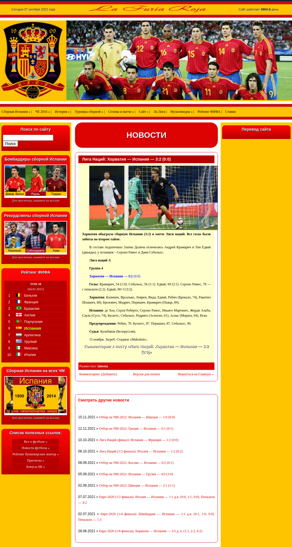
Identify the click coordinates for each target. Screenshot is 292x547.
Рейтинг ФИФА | (210, 112)
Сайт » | (144, 112)
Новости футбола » (36, 448)
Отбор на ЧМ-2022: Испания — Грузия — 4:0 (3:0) (136, 474)
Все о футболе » (35, 442)
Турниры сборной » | (90, 112)
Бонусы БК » (35, 467)
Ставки (230, 112)
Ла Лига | (160, 112)
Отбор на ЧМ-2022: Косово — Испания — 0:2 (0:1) (136, 463)
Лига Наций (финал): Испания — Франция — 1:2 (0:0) (138, 440)
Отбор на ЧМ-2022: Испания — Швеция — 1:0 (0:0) (137, 417)
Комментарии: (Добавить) (98, 374)
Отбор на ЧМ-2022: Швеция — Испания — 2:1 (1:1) (137, 485)
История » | (63, 112)
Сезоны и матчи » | (121, 112)
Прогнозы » (35, 460)
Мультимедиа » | (182, 112)
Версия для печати (146, 374)
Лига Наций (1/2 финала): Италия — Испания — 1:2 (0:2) (140, 451)
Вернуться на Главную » (196, 374)
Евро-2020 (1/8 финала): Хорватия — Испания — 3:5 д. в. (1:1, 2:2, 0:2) (150, 531)
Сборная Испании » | (17, 112)
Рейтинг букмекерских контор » (36, 454)
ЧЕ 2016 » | (43, 112)
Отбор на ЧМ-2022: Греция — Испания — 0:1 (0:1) (136, 429)
